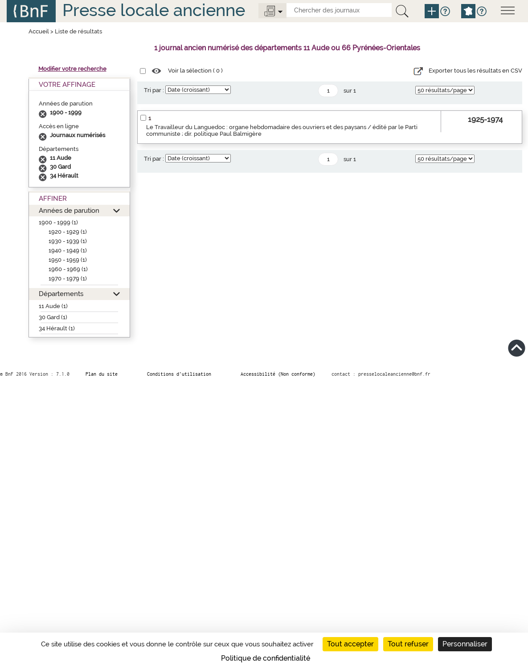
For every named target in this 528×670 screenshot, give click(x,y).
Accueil (39, 31)
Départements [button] (61, 293)
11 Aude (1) (53, 306)
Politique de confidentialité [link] (265, 658)
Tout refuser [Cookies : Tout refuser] (408, 644)
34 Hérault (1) (57, 328)
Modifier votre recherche (72, 68)
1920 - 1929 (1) (68, 231)
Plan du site (102, 374)
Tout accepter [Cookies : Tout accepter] (350, 644)
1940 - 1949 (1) (68, 250)
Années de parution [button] (69, 210)
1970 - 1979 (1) (68, 278)
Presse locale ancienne (153, 10)
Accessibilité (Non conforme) (278, 374)
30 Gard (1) (53, 317)
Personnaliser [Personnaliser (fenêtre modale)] (464, 644)
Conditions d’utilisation (179, 374)
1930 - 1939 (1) (68, 241)
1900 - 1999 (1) (58, 222)
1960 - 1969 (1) (68, 269)
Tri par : (154, 90)
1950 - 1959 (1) (68, 259)
